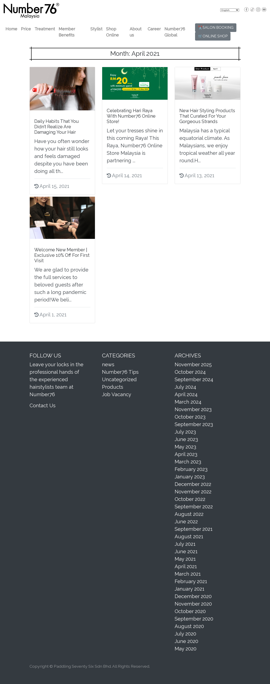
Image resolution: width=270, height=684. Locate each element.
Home (11, 29)
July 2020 (185, 634)
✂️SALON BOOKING (215, 27)
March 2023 (188, 462)
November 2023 (193, 409)
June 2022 (186, 521)
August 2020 (189, 626)
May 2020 (185, 649)
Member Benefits (67, 32)
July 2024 (185, 387)
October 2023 (190, 417)
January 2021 (189, 589)
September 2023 (194, 424)
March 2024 (188, 402)
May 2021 (185, 559)
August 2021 (189, 536)
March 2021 (188, 574)
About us (135, 32)
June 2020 (186, 641)
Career (154, 29)
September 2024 (194, 379)
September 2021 (194, 529)
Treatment (45, 29)
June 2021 (186, 551)
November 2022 (193, 492)
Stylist (96, 29)
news (108, 364)
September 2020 (194, 619)
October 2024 (190, 372)
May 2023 (185, 447)
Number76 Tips (120, 372)
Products (112, 387)
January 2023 (190, 477)
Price (26, 29)
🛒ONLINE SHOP (213, 36)
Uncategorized (119, 379)
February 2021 (191, 581)
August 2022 (189, 514)
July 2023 (185, 432)
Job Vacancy (116, 394)
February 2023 (191, 469)
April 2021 (186, 566)
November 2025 (193, 364)
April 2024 (186, 394)
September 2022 (194, 506)
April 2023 (186, 454)
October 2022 (190, 499)
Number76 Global (174, 32)
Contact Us (42, 405)
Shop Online (112, 32)
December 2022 (193, 484)
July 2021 (185, 544)
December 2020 (193, 596)
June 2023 (186, 439)
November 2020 (193, 604)
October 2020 (190, 611)
